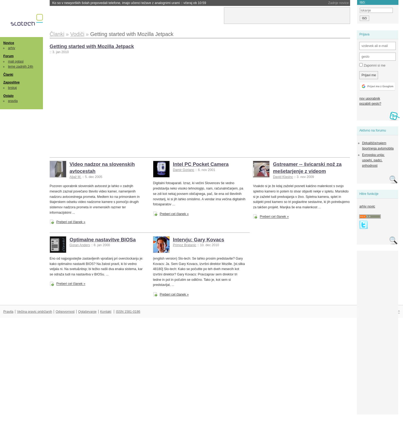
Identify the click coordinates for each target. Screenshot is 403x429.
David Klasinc (283, 177)
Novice (8, 43)
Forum (8, 56)
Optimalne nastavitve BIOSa (103, 239)
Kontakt (105, 312)
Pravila (8, 312)
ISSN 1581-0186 (128, 312)
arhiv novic (367, 206)
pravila (13, 101)
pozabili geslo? (370, 104)
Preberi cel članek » (70, 222)
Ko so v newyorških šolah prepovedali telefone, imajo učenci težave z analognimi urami (129, 3)
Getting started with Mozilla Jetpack (92, 46)
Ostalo (8, 96)
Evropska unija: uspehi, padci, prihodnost (373, 160)
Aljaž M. (75, 177)
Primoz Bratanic (184, 245)
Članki (8, 75)
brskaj (12, 88)
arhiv (11, 48)
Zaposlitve (11, 82)
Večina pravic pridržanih (34, 312)
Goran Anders (80, 245)
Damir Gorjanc (183, 170)
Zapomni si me (372, 65)
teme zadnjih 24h (20, 66)
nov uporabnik (369, 98)
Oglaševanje (87, 312)
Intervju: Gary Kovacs (198, 239)
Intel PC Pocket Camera (200, 164)
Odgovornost (65, 312)
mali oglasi (16, 61)
